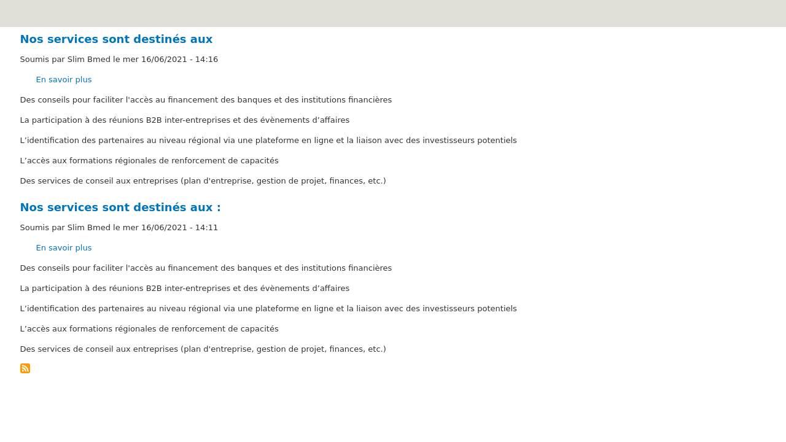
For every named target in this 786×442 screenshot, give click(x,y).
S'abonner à (25, 368)
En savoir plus (64, 79)
